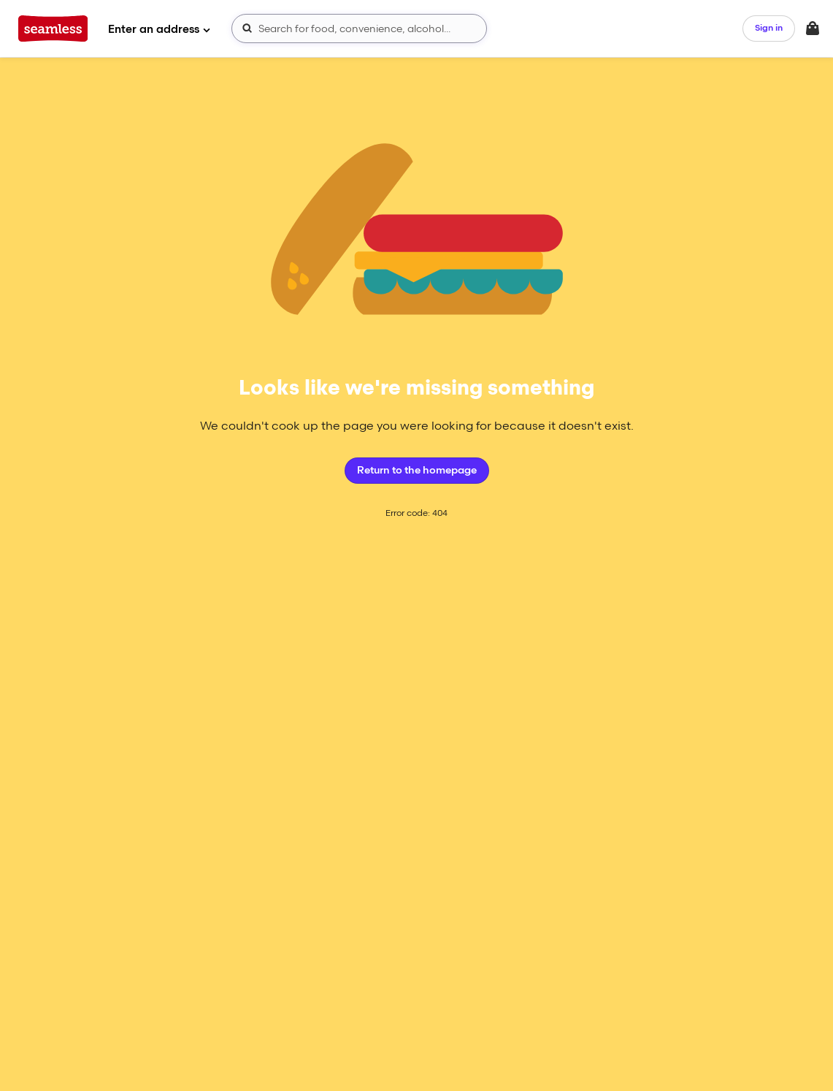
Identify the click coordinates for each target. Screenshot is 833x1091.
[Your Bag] (812, 28)
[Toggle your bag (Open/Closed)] (812, 28)
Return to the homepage (417, 470)
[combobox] (359, 28)
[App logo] (53, 28)
